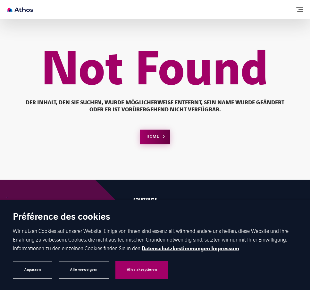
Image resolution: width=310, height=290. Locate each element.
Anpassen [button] (32, 269)
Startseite (145, 199)
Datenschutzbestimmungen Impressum (190, 248)
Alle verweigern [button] (83, 269)
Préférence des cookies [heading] (61, 217)
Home (153, 136)
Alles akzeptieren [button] (142, 269)
